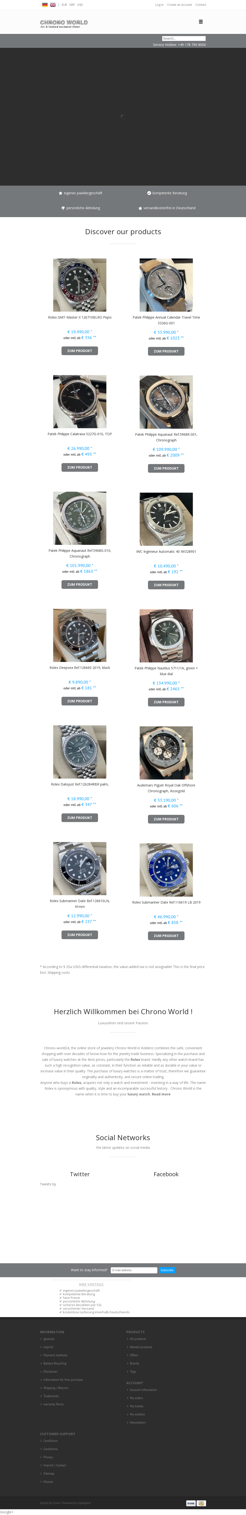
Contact (201, 5)
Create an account (179, 5)
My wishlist (137, 1414)
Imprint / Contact (54, 1465)
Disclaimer (50, 1371)
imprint (48, 1347)
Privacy (48, 1457)
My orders (136, 1398)
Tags (133, 1371)
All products (138, 1339)
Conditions (50, 1441)
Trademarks (51, 1396)
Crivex (56, 1503)
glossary (49, 1339)
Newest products (141, 1347)
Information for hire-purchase (63, 1380)
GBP (72, 5)
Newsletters (138, 1422)
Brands (134, 1363)
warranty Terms (53, 1404)
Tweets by (48, 1184)
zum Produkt (79, 350)
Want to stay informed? (89, 1270)
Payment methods (55, 1355)
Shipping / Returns (55, 1388)
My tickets (136, 1406)
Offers (134, 1355)
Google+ (6, 1512)
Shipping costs (59, 972)
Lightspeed (84, 1503)
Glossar (48, 1482)
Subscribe (167, 1270)
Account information (143, 1390)
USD (80, 5)
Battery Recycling (54, 1363)
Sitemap (48, 1473)
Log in (159, 5)
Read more (161, 1094)
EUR (64, 5)
